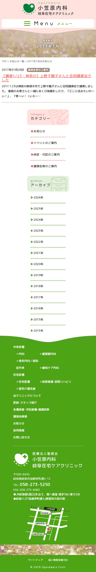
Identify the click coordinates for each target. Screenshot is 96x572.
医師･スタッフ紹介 (25, 402)
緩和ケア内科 (50, 368)
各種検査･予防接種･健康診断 (31, 409)
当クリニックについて (27, 395)
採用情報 (18, 430)
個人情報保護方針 (58, 560)
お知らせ (39, 131)
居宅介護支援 (27, 389)
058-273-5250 (35, 484)
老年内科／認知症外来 (27, 364)
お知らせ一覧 (17, 61)
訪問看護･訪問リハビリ (56, 382)
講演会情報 (20, 416)
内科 (21, 354)
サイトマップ (35, 560)
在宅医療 (24, 382)
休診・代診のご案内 (47, 154)
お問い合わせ (21, 437)
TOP (4, 61)
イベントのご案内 (45, 143)
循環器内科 (49, 354)
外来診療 (18, 347)
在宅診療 (18, 375)
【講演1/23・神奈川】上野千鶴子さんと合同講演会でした (46, 78)
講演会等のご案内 (45, 166)
